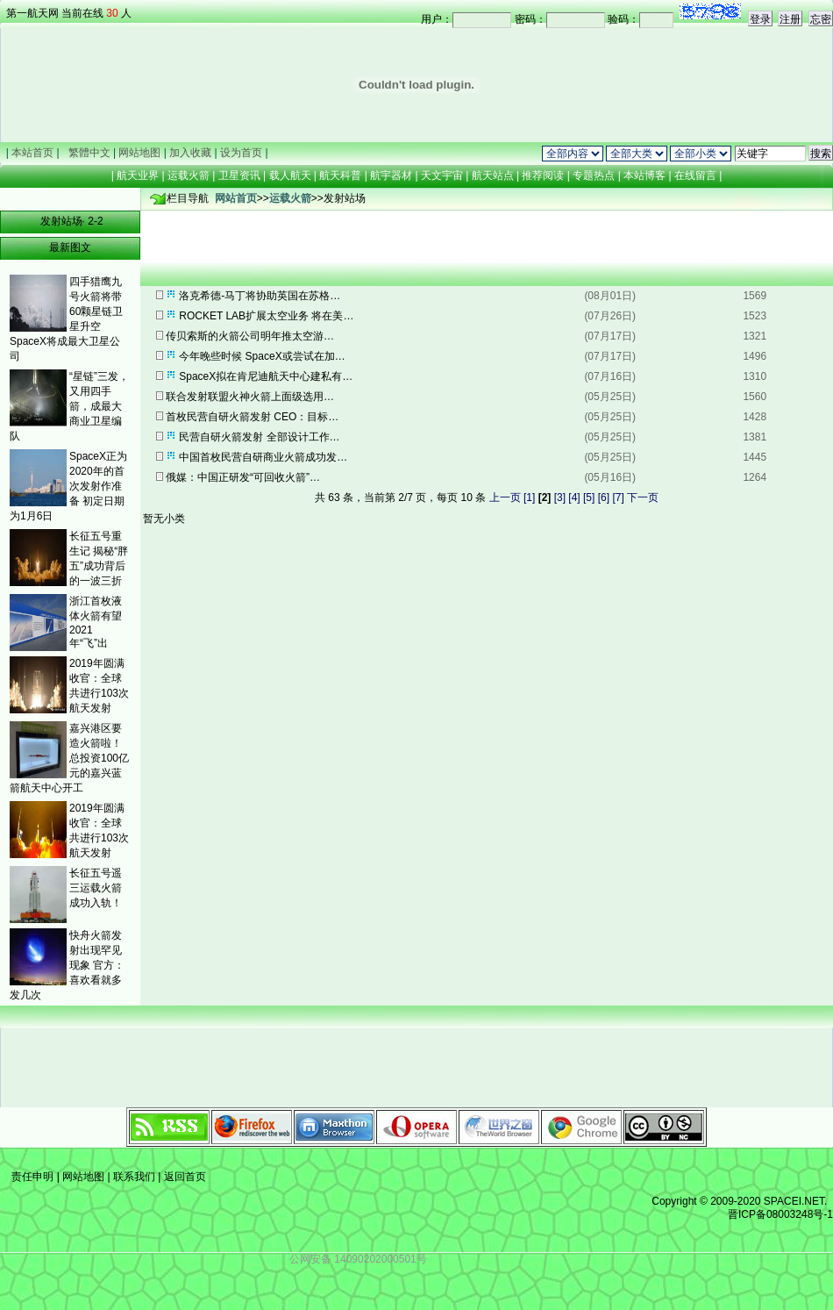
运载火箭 (188, 175)
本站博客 (645, 175)
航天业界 (138, 175)
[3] (560, 497)
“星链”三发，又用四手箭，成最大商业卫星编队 (69, 406)
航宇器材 (391, 175)
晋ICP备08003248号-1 (780, 1214)
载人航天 (290, 175)
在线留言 (696, 175)
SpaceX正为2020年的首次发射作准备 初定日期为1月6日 (68, 486)
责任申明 (33, 1176)
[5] (588, 497)
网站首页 (236, 198)
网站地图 (84, 1176)
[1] (529, 497)
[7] (617, 497)
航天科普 (340, 175)
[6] (603, 497)
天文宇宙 (442, 175)
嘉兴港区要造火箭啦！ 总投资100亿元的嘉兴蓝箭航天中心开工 (69, 758)
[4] (574, 497)
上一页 (505, 497)
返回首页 (182, 1176)
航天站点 (493, 175)
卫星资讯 (239, 175)
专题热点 (594, 175)
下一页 (643, 497)
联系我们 (134, 1176)
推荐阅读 (543, 175)
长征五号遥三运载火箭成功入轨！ (95, 888)
